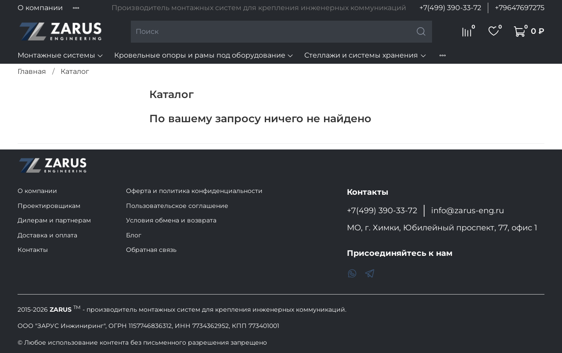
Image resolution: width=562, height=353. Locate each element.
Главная (32, 71)
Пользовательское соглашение (177, 206)
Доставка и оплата (47, 235)
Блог (133, 235)
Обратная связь (151, 250)
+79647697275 (519, 8)
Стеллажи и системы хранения (365, 55)
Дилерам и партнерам (54, 220)
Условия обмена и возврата (171, 220)
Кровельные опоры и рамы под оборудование (204, 55)
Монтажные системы (61, 55)
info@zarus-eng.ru (467, 210)
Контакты (33, 250)
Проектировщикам (49, 206)
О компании (40, 8)
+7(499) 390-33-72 (450, 8)
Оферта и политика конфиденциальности (194, 191)
